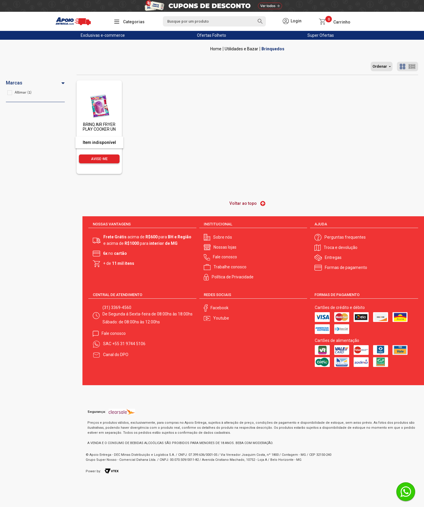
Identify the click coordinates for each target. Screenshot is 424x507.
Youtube (221, 318)
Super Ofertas (320, 35)
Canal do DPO (115, 354)
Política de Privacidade (233, 277)
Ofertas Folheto (211, 35)
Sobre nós (222, 237)
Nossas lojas (224, 247)
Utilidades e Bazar (241, 49)
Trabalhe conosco (229, 267)
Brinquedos (272, 49)
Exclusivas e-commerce (103, 35)
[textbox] (214, 21)
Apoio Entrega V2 (215, 49)
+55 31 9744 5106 (128, 343)
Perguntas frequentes (345, 237)
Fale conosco (225, 257)
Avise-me (99, 159)
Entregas (333, 257)
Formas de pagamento (346, 267)
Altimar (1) (23, 92)
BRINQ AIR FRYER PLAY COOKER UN (99, 126)
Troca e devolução (340, 247)
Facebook (219, 307)
